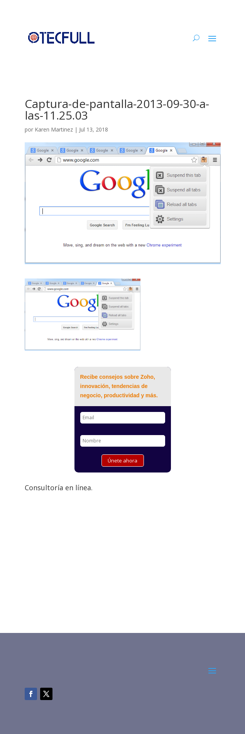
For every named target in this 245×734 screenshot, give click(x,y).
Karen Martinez (54, 129)
